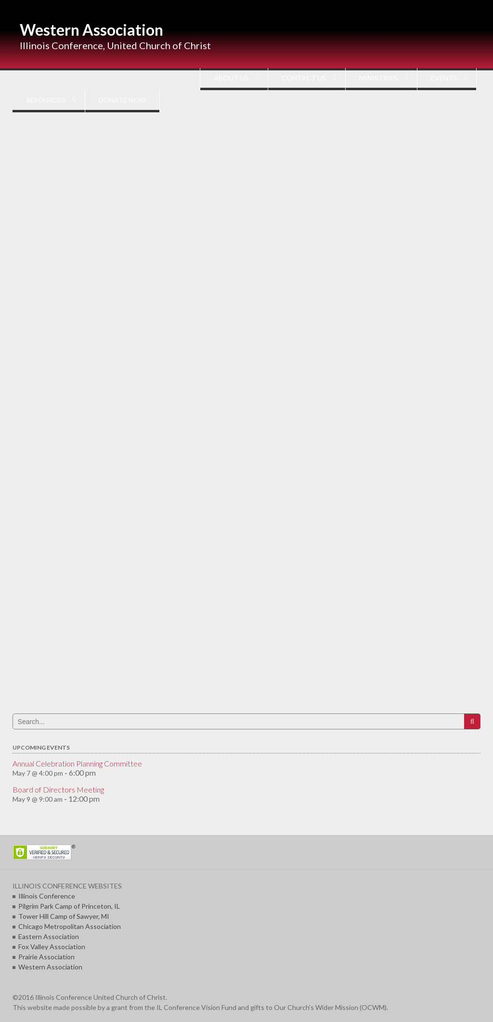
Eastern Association (48, 936)
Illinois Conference (46, 896)
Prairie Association (46, 957)
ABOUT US (231, 78)
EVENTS (444, 78)
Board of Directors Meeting (58, 789)
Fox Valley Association (51, 946)
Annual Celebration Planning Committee (77, 763)
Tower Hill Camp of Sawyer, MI (63, 916)
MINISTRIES (378, 78)
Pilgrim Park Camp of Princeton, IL (69, 906)
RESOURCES (45, 100)
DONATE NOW (122, 100)
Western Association (91, 29)
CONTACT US (304, 78)
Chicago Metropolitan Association (69, 926)
